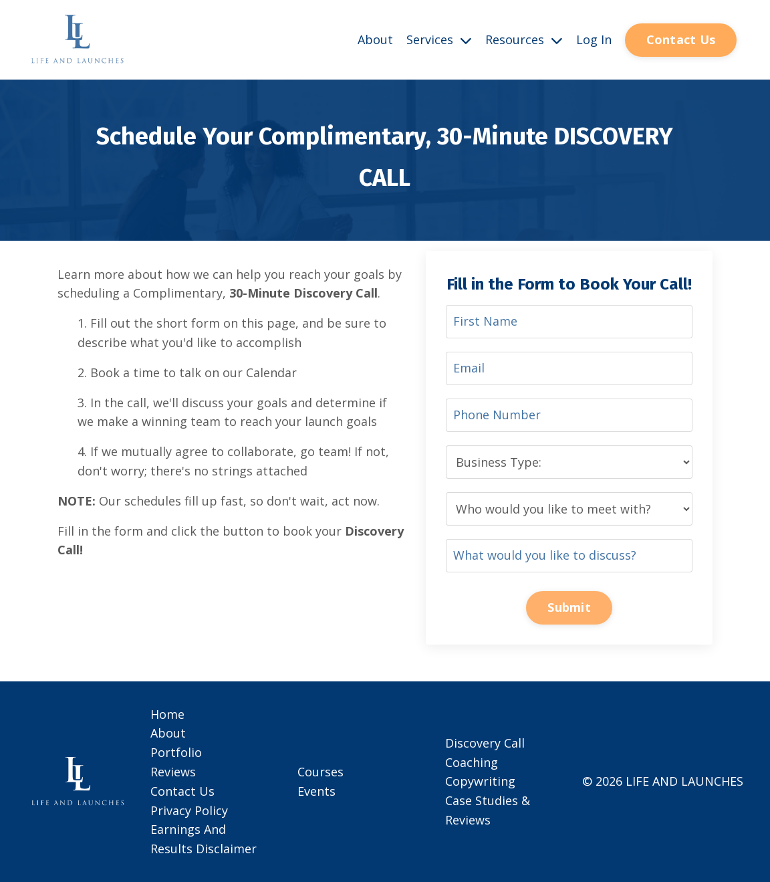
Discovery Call (485, 743)
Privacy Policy (189, 810)
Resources (524, 39)
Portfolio (176, 752)
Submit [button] (569, 607)
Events (316, 791)
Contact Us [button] (681, 39)
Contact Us (182, 791)
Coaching (471, 762)
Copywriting (480, 781)
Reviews (173, 772)
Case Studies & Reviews (487, 810)
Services (439, 39)
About (375, 39)
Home (167, 714)
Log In (594, 39)
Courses (320, 772)
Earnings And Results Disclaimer (203, 839)
